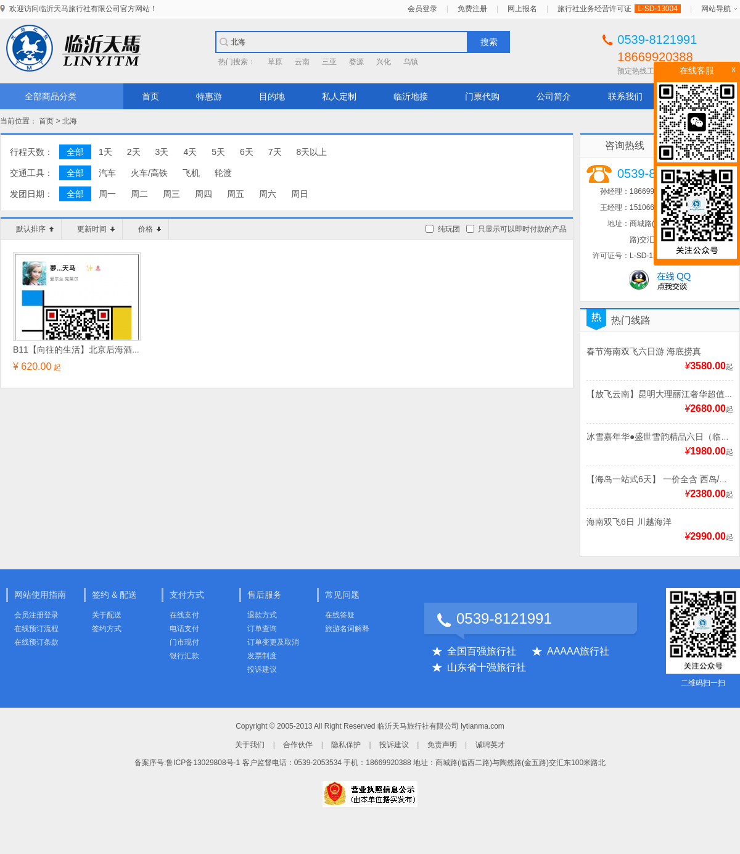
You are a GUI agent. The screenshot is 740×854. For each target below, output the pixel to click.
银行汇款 (184, 655)
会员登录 (422, 8)
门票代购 (482, 96)
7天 (275, 152)
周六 (267, 194)
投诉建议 (262, 669)
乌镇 (410, 61)
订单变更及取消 (273, 642)
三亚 (329, 61)
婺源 (356, 61)
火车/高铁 (149, 173)
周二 (139, 194)
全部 (75, 152)
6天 (246, 152)
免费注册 (472, 8)
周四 (203, 194)
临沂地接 (410, 96)
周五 (235, 194)
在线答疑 (340, 615)
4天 (190, 152)
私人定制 (339, 96)
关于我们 (250, 744)
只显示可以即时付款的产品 (522, 229)
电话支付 (184, 628)
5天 (218, 152)
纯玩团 (449, 229)
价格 (149, 229)
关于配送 (106, 615)
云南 (302, 61)
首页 (150, 96)
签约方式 (106, 628)
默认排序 (35, 229)
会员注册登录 (36, 615)
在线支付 (184, 615)
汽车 (107, 173)
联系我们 (625, 96)
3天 (162, 152)
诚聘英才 (490, 744)
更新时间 (96, 229)
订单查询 (262, 628)
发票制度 (262, 655)
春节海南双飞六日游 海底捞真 (643, 351)
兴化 (383, 61)
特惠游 (209, 96)
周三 (171, 194)
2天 (134, 152)
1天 (105, 152)
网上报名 (522, 8)
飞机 (191, 173)
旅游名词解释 (347, 628)
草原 (275, 61)
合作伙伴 (298, 744)
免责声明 (442, 744)
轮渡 (223, 173)
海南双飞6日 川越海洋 (629, 522)
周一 (107, 194)
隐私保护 (346, 744)
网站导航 (716, 8)
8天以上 (312, 152)
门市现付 (184, 642)
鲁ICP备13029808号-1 (203, 762)
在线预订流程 (36, 628)
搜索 (489, 42)
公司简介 (553, 96)
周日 (299, 194)
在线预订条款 (36, 642)
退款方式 (262, 615)
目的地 (272, 96)
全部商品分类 (50, 96)
